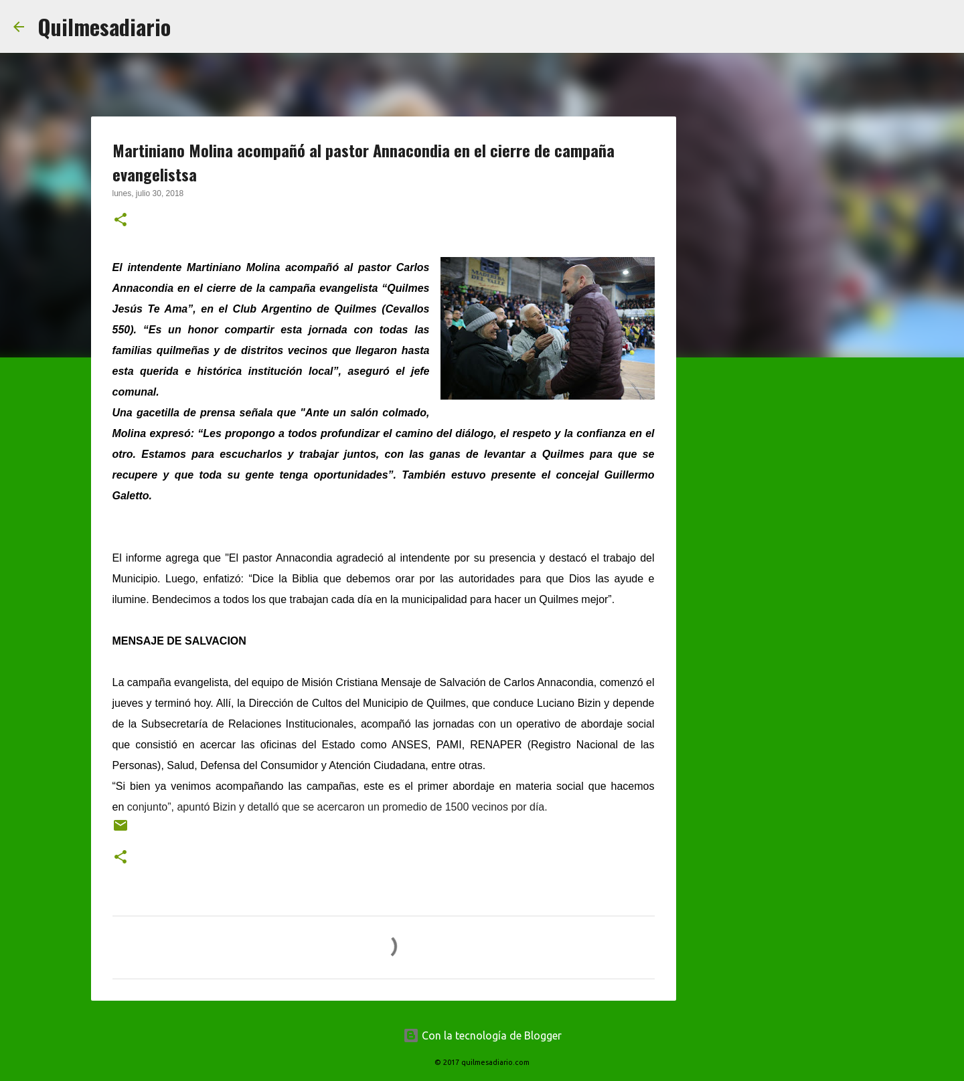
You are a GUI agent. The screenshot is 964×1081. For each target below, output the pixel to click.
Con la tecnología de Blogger (482, 1035)
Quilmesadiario (104, 26)
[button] (120, 221)
